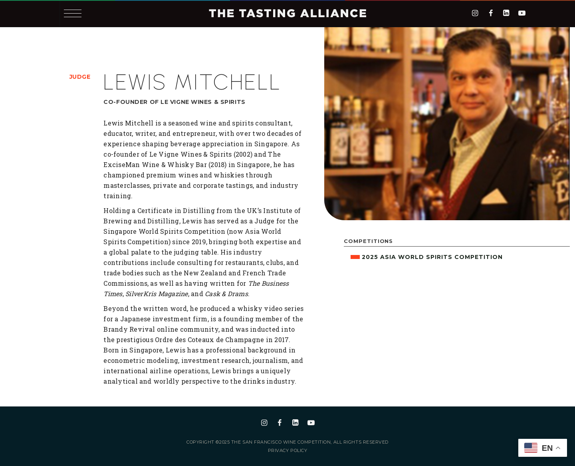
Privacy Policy (287, 450)
